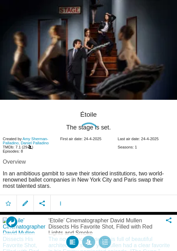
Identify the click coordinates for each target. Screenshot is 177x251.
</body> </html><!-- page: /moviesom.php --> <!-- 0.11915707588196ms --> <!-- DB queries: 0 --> (88, 125)
